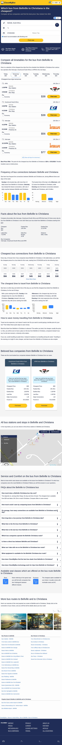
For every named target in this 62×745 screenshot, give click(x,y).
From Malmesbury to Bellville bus (10, 665)
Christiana (55, 432)
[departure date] (18, 33)
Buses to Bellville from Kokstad (10, 659)
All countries (48, 731)
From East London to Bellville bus (10, 641)
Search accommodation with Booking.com (15, 36)
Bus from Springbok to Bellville (9, 691)
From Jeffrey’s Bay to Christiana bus (40, 647)
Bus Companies (13, 731)
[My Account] (49, 2)
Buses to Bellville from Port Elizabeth (11, 682)
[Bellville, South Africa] (33, 23)
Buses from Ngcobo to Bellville (9, 673)
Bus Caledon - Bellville (7, 639)
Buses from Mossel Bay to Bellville (10, 668)
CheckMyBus (3, 717)
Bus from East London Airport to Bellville (12, 702)
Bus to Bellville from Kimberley (9, 653)
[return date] (45, 33)
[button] (56, 429)
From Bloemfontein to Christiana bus (40, 639)
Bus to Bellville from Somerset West (11, 688)
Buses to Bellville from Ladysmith (10, 662)
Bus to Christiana (33, 717)
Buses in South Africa (13, 717)
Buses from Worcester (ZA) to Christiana (41, 659)
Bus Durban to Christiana (37, 641)
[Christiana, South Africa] (33, 28)
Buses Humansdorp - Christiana (39, 644)
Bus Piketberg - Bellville (8, 676)
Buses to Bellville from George (9, 647)
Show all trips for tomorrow (31, 157)
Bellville (44, 432)
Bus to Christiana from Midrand (39, 653)
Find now (53, 96)
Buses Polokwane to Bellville (9, 679)
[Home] (24, 2)
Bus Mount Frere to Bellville (9, 670)
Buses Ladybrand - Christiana (38, 650)
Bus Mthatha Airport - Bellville (9, 708)
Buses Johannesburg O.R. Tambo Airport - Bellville (15, 705)
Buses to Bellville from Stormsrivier (11, 694)
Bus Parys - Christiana (37, 656)
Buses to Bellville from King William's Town (13, 656)
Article (45, 728)
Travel (27, 731)
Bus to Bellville (24, 717)
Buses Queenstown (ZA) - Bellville (10, 685)
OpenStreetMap (52, 465)
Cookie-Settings (31, 728)
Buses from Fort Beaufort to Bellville (11, 644)
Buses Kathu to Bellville (8, 650)
